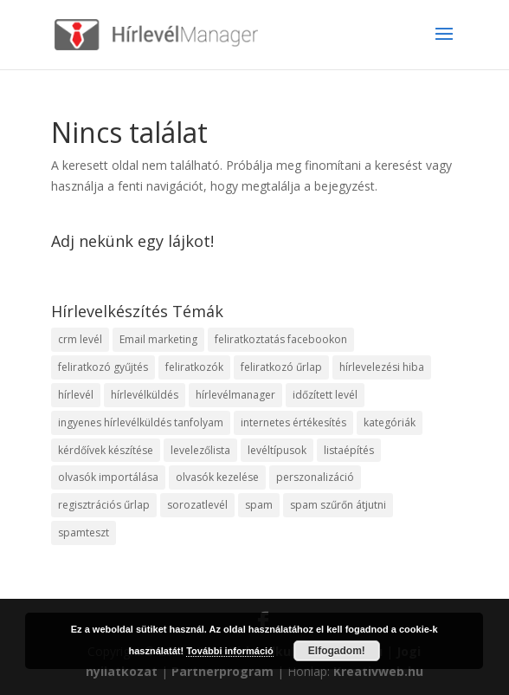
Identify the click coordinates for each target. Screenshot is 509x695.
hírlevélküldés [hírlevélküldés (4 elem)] (144, 394)
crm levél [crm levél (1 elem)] (80, 339)
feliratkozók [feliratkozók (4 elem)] (194, 367)
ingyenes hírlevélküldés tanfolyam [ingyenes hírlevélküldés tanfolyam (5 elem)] (140, 422)
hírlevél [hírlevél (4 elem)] (75, 394)
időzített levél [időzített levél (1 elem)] (325, 394)
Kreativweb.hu (378, 671)
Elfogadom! (336, 651)
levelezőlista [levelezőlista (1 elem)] (200, 450)
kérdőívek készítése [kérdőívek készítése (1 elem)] (105, 450)
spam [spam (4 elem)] (259, 504)
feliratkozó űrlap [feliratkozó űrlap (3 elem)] (281, 367)
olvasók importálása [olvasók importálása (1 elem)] (108, 477)
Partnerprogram (222, 671)
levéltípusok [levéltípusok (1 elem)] (277, 450)
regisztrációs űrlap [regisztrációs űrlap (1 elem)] (104, 504)
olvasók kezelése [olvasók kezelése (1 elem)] (217, 477)
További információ (230, 651)
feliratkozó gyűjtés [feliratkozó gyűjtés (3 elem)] (103, 367)
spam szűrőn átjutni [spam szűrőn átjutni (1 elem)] (338, 504)
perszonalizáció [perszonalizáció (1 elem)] (315, 477)
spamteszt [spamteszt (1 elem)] (83, 532)
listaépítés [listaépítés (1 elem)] (349, 450)
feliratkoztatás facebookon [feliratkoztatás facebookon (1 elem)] (281, 339)
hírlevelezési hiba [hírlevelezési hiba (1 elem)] (381, 367)
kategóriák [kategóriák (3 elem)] (390, 422)
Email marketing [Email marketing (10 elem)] (158, 339)
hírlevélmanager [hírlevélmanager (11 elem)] (235, 394)
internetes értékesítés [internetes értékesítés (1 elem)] (293, 422)
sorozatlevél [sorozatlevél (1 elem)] (197, 504)
